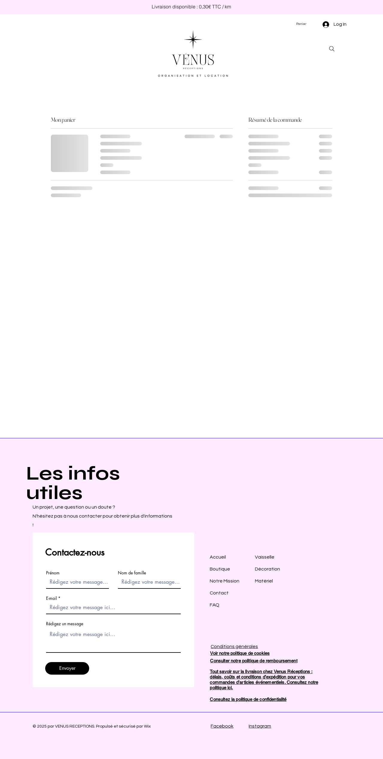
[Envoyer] (67, 668)
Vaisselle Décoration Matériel (267, 569)
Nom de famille (132, 573)
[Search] (332, 48)
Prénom (53, 573)
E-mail (51, 598)
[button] (303, 24)
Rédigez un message (64, 624)
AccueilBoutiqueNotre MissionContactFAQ (224, 581)
